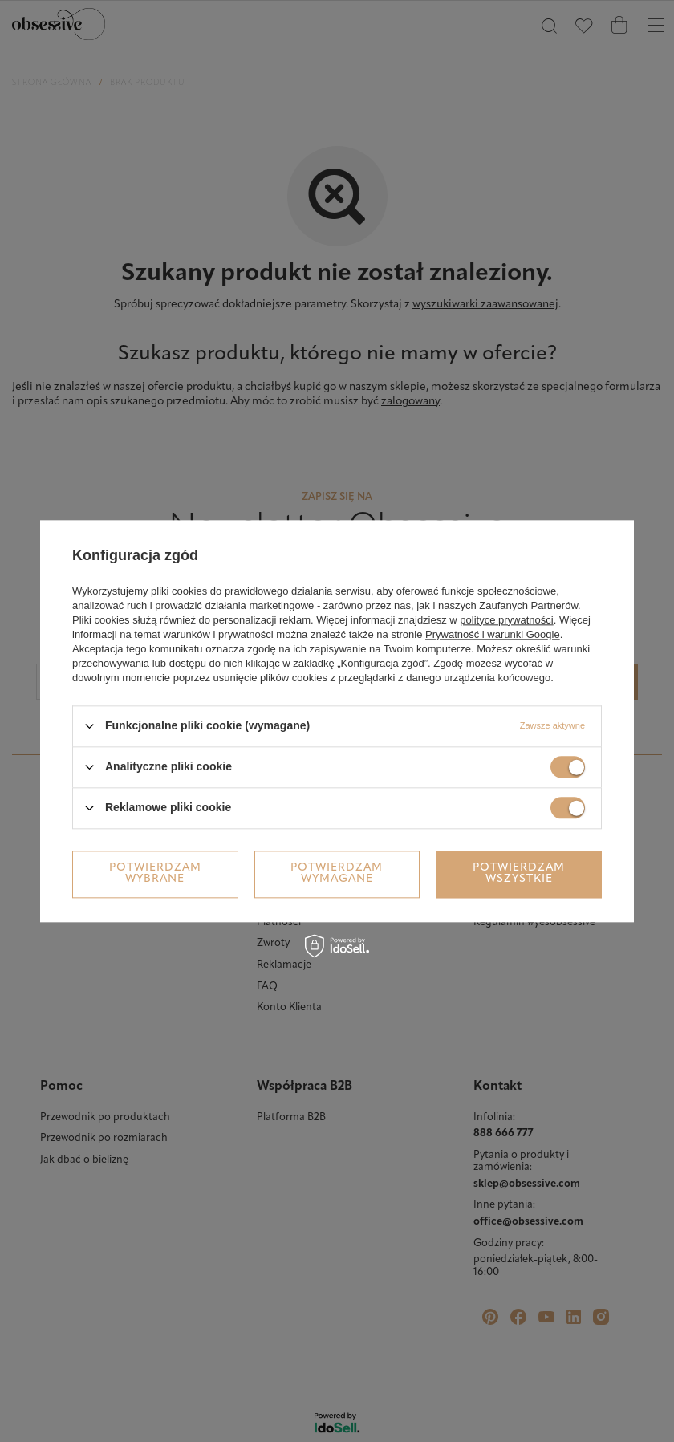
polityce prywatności (506, 620)
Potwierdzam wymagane (336, 873)
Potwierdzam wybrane (155, 873)
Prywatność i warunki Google (492, 634)
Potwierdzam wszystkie (519, 873)
